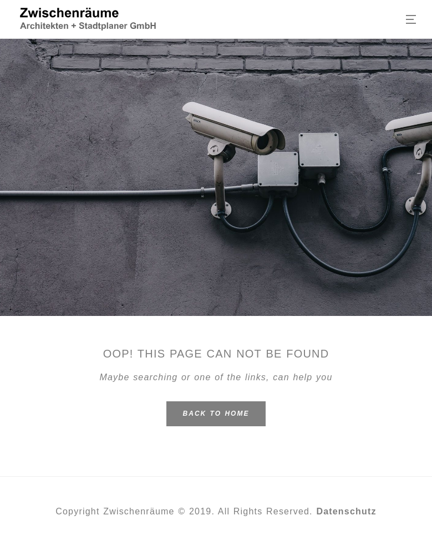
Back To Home (216, 413)
